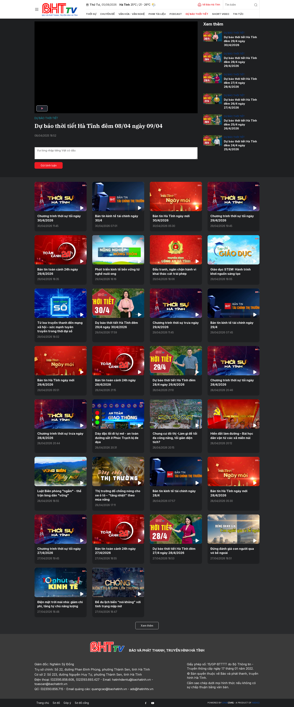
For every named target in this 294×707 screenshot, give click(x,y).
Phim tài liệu (157, 13)
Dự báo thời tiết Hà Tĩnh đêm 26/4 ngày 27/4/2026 (240, 103)
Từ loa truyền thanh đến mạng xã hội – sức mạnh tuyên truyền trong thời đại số (59, 327)
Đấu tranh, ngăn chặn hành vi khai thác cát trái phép (174, 271)
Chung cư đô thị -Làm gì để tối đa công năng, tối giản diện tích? (175, 438)
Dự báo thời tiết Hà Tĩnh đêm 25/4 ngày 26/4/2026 (240, 124)
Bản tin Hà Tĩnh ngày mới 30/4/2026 (171, 218)
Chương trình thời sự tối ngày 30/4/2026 (59, 218)
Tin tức (238, 13)
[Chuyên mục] (36, 9)
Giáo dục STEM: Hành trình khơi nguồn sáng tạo (230, 271)
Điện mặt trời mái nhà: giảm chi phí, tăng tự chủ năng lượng (60, 604)
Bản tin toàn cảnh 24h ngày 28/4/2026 (115, 382)
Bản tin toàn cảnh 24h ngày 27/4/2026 (115, 551)
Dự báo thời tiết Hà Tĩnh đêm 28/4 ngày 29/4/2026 (240, 62)
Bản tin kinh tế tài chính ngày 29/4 (232, 325)
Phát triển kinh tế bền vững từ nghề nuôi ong (117, 271)
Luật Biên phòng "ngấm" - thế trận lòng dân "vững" (59, 493)
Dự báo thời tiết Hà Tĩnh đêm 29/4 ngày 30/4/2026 (240, 41)
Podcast (176, 13)
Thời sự (91, 13)
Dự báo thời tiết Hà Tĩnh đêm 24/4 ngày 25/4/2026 (240, 145)
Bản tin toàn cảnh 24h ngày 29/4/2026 (57, 271)
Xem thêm (147, 625)
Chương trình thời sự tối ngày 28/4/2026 (232, 382)
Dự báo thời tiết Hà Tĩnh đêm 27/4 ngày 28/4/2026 (240, 82)
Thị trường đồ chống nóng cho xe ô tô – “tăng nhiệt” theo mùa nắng (117, 495)
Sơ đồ (56, 702)
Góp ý (67, 702)
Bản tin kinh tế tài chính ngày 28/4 (174, 493)
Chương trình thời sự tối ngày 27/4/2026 (59, 551)
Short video (220, 13)
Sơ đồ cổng (82, 702)
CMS (228, 703)
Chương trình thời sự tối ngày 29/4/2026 (232, 218)
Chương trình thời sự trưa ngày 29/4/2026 (176, 325)
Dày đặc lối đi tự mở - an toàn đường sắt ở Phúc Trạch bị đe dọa (116, 438)
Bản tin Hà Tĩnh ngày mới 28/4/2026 (228, 493)
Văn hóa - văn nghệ (131, 13)
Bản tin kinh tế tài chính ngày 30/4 (116, 218)
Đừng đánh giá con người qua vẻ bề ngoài (232, 551)
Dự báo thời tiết (197, 13)
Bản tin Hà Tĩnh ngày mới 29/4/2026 (55, 382)
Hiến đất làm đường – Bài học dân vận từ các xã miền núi (231, 436)
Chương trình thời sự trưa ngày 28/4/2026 (60, 436)
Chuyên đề (107, 13)
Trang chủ (42, 702)
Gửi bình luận (49, 165)
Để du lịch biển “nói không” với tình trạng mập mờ (118, 604)
